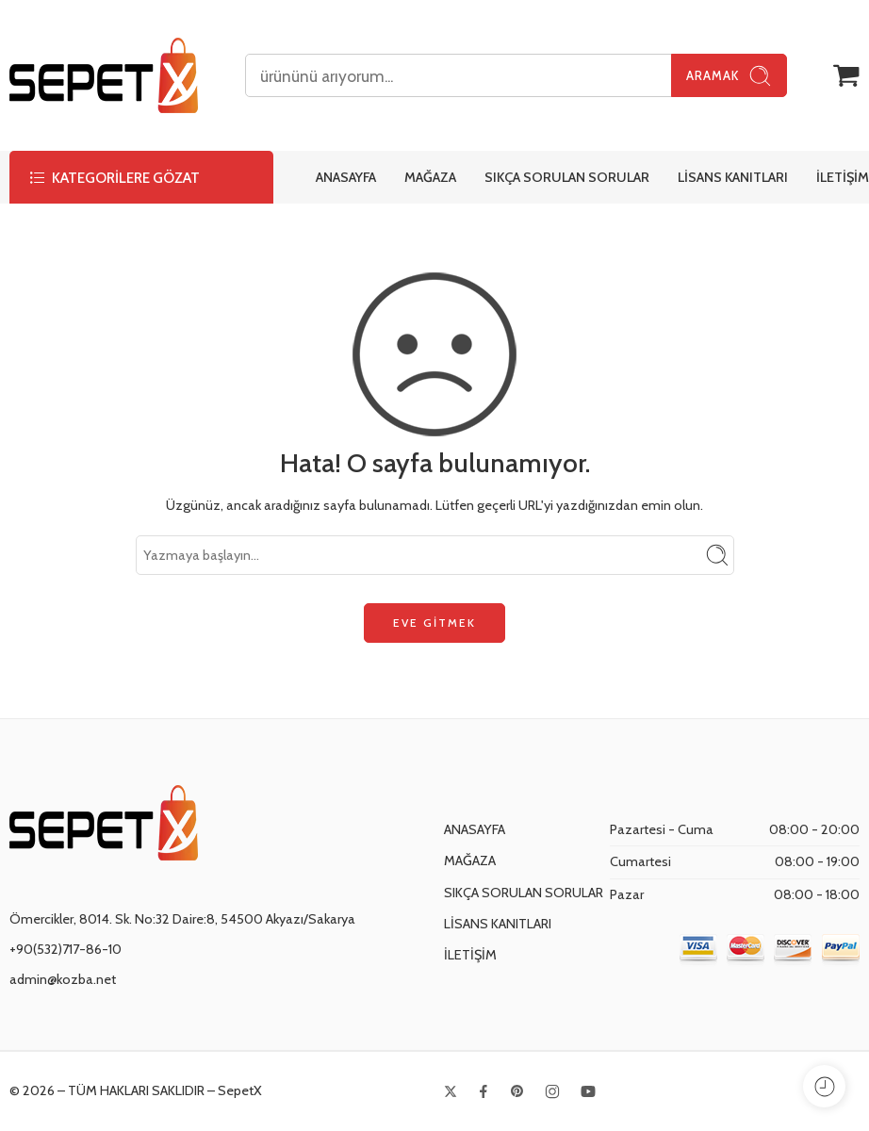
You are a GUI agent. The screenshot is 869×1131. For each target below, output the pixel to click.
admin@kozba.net (62, 979)
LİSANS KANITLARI (733, 177)
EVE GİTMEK (434, 622)
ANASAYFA (346, 177)
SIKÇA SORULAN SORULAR (566, 177)
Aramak (729, 76)
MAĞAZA (430, 177)
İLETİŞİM (842, 177)
